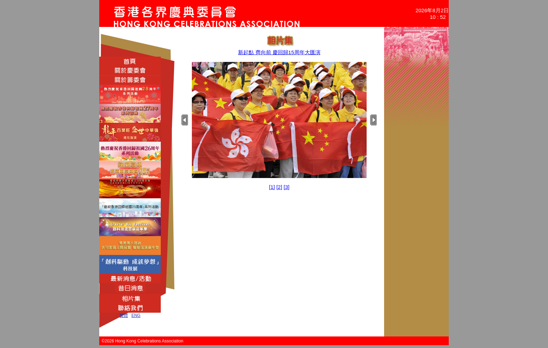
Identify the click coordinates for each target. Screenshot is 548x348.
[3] (287, 187)
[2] (279, 187)
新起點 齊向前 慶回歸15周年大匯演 (279, 52)
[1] (272, 187)
